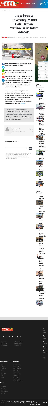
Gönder (30, 148)
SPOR (2, 377)
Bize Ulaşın (44, 357)
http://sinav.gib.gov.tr (21, 80)
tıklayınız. (23, 103)
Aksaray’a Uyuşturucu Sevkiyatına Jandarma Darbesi (42, 107)
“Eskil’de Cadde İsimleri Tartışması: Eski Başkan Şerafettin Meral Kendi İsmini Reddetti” (42, 257)
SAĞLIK (3, 375)
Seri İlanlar (16, 377)
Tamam (38, 404)
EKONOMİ (3, 373)
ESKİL (2, 370)
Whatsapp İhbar (18, 343)
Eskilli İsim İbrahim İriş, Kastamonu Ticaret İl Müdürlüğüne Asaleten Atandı (42, 288)
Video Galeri (44, 337)
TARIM (22, 3)
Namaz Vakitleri (17, 368)
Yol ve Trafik (16, 366)
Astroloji (3, 393)
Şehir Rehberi (16, 379)
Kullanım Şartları (18, 342)
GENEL (8, 10)
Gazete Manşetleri (18, 380)
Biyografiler (4, 389)
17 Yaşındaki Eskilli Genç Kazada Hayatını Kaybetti (41, 273)
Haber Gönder (17, 345)
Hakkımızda (4, 342)
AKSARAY (34, 3)
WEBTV (28, 3)
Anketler (3, 388)
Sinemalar (16, 375)
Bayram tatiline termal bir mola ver (41, 173)
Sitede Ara (3, 386)
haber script (3, 404)
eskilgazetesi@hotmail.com (18, 131)
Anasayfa (3, 10)
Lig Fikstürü (16, 372)
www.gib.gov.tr (11, 101)
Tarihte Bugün (16, 373)
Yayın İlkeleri (4, 343)
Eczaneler (15, 370)
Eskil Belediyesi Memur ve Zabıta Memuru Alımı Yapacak (42, 95)
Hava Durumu (16, 365)
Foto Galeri (44, 330)
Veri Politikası (4, 345)
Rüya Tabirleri (4, 391)
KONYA (2, 372)
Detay (32, 404)
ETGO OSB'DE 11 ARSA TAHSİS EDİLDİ (41, 183)
